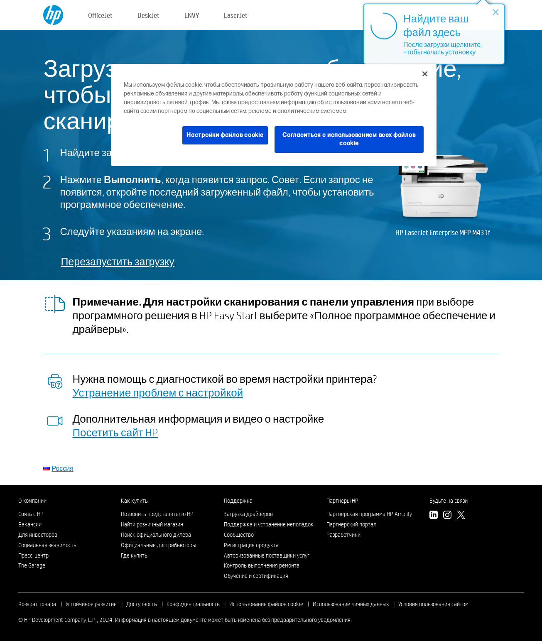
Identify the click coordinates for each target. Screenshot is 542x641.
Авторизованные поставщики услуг (266, 555)
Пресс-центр (33, 555)
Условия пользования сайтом (433, 604)
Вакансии (30, 524)
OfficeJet (100, 15)
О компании (32, 500)
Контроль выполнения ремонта (261, 565)
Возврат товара (37, 604)
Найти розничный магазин (152, 524)
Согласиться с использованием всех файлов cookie (348, 139)
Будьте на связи (448, 500)
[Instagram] (447, 516)
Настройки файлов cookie (224, 135)
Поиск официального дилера (156, 534)
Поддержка (238, 500)
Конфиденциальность (193, 604)
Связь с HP (31, 514)
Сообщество (239, 534)
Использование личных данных (351, 604)
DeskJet (148, 15)
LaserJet (236, 15)
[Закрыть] (425, 74)
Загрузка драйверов (248, 514)
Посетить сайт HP (115, 432)
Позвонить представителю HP (157, 514)
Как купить (134, 500)
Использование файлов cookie (266, 604)
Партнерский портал (351, 524)
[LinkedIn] (433, 516)
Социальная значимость (47, 545)
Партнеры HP (342, 500)
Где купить (134, 555)
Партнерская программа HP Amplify (369, 514)
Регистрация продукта (251, 545)
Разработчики (343, 534)
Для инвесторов (37, 534)
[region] (274, 115)
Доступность (141, 604)
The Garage (31, 565)
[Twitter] (461, 516)
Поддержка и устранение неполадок (269, 524)
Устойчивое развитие (91, 604)
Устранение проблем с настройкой (157, 392)
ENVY (191, 15)
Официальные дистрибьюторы (158, 545)
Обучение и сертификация (256, 576)
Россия (62, 468)
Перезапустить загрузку (117, 261)
